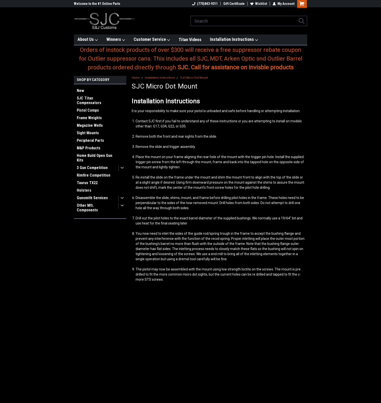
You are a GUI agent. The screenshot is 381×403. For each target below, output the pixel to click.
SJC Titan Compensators (89, 100)
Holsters (84, 190)
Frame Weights (89, 118)
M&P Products (88, 148)
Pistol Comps (88, 110)
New (80, 90)
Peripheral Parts (90, 140)
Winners (115, 39)
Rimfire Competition (93, 175)
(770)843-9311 (205, 4)
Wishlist (258, 4)
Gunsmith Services (92, 198)
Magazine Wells (90, 125)
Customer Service (152, 39)
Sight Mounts (88, 133)
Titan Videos (190, 39)
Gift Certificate (234, 4)
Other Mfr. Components (87, 207)
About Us (88, 39)
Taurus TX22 (87, 182)
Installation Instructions (234, 39)
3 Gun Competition (92, 167)
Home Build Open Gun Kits (94, 157)
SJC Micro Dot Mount (194, 77)
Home (136, 77)
